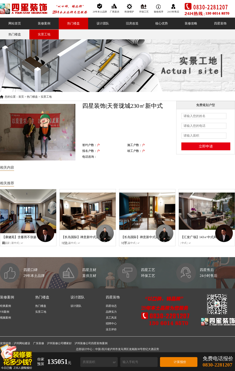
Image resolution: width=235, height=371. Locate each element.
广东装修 (38, 343)
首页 (21, 96)
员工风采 (111, 317)
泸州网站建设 (22, 343)
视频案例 (5, 317)
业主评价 (111, 329)
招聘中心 (111, 323)
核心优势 (161, 23)
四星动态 (111, 305)
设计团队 (103, 23)
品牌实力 (111, 311)
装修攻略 (191, 23)
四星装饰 (220, 23)
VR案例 (4, 311)
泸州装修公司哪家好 (59, 343)
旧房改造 (132, 23)
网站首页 (14, 23)
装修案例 (44, 23)
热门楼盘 (73, 23)
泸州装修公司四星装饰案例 (91, 343)
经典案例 (5, 305)
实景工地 (44, 34)
